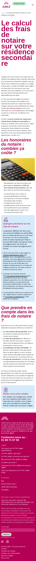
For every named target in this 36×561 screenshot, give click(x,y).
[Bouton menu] (33, 5)
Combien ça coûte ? (9, 462)
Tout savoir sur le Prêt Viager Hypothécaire (12, 449)
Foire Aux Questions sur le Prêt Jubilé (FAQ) (15, 471)
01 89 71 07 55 (10, 440)
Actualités (5, 490)
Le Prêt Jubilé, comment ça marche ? (15, 456)
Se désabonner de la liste (8, 537)
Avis (2, 481)
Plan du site (5, 558)
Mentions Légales (7, 556)
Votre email (5, 527)
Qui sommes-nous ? (8, 484)
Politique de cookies (8, 551)
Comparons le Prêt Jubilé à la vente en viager (16, 466)
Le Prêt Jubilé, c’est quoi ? (11, 453)
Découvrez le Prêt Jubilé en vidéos (14, 459)
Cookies (4, 549)
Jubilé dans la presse (9, 487)
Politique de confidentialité (10, 553)
